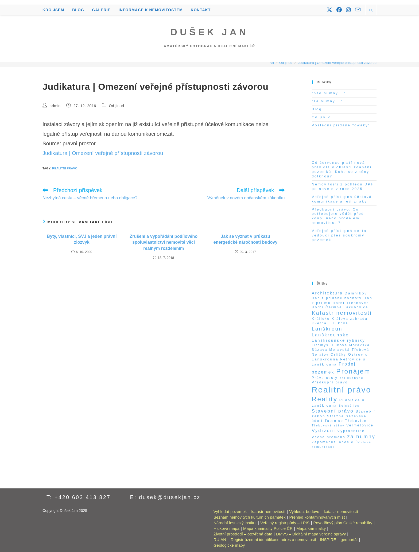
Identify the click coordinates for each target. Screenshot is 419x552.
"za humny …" (327, 101)
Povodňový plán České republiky (342, 522)
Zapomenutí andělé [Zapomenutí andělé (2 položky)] (333, 442)
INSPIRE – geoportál (339, 539)
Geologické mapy (229, 545)
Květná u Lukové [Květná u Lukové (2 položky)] (330, 323)
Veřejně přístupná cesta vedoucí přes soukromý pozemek (339, 235)
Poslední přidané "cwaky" (341, 125)
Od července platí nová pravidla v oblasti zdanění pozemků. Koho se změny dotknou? (342, 169)
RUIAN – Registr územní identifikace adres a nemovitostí (265, 539)
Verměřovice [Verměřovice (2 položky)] (360, 425)
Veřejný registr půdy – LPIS (284, 522)
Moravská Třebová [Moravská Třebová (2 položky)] (349, 350)
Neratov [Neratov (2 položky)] (320, 354)
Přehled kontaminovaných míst (317, 517)
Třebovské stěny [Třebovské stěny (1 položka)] (328, 425)
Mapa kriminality (311, 528)
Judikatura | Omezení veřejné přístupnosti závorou (337, 63)
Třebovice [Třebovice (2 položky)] (356, 421)
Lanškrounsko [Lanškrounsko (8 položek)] (330, 334)
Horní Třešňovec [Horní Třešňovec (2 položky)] (351, 303)
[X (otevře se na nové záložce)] (329, 10)
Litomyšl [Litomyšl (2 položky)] (321, 345)
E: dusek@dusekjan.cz (165, 497)
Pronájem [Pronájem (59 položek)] (353, 371)
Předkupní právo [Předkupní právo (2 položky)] (330, 382)
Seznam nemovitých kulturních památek (250, 517)
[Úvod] (272, 63)
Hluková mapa (226, 528)
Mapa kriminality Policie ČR (268, 528)
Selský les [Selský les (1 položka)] (349, 405)
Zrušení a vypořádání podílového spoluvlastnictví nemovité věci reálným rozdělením (163, 242)
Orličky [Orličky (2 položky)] (338, 354)
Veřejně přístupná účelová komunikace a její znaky (342, 199)
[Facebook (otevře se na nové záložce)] (339, 10)
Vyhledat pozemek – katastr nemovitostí (249, 511)
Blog (317, 109)
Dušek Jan (209, 32)
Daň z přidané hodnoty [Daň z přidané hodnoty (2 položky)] (337, 298)
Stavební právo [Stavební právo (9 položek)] (333, 411)
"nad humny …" (329, 93)
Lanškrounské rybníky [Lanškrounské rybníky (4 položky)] (338, 340)
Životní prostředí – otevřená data (243, 534)
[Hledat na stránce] (371, 11)
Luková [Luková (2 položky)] (339, 345)
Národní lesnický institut (235, 522)
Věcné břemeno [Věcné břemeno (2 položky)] (329, 437)
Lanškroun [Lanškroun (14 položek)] (327, 329)
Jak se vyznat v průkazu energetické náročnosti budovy (245, 239)
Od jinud (116, 106)
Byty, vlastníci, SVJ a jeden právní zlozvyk (82, 239)
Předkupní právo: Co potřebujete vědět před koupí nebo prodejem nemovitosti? (338, 216)
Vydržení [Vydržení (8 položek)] (324, 430)
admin (55, 106)
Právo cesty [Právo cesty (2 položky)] (325, 378)
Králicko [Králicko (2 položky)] (321, 319)
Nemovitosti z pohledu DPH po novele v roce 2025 (343, 186)
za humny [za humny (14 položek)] (361, 436)
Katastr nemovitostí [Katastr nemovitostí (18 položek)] (342, 313)
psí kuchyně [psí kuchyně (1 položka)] (352, 377)
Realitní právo (64, 168)
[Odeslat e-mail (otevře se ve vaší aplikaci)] (358, 10)
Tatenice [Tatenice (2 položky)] (334, 421)
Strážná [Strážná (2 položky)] (335, 416)
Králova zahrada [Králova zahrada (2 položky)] (350, 319)
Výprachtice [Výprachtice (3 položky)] (351, 431)
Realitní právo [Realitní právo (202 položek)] (341, 389)
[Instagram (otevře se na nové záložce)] (348, 10)
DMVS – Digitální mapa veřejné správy (311, 534)
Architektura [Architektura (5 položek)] (327, 293)
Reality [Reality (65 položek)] (325, 399)
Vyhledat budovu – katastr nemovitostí (323, 511)
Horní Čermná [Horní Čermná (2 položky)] (327, 307)
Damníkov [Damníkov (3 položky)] (356, 293)
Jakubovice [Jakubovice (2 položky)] (356, 307)
